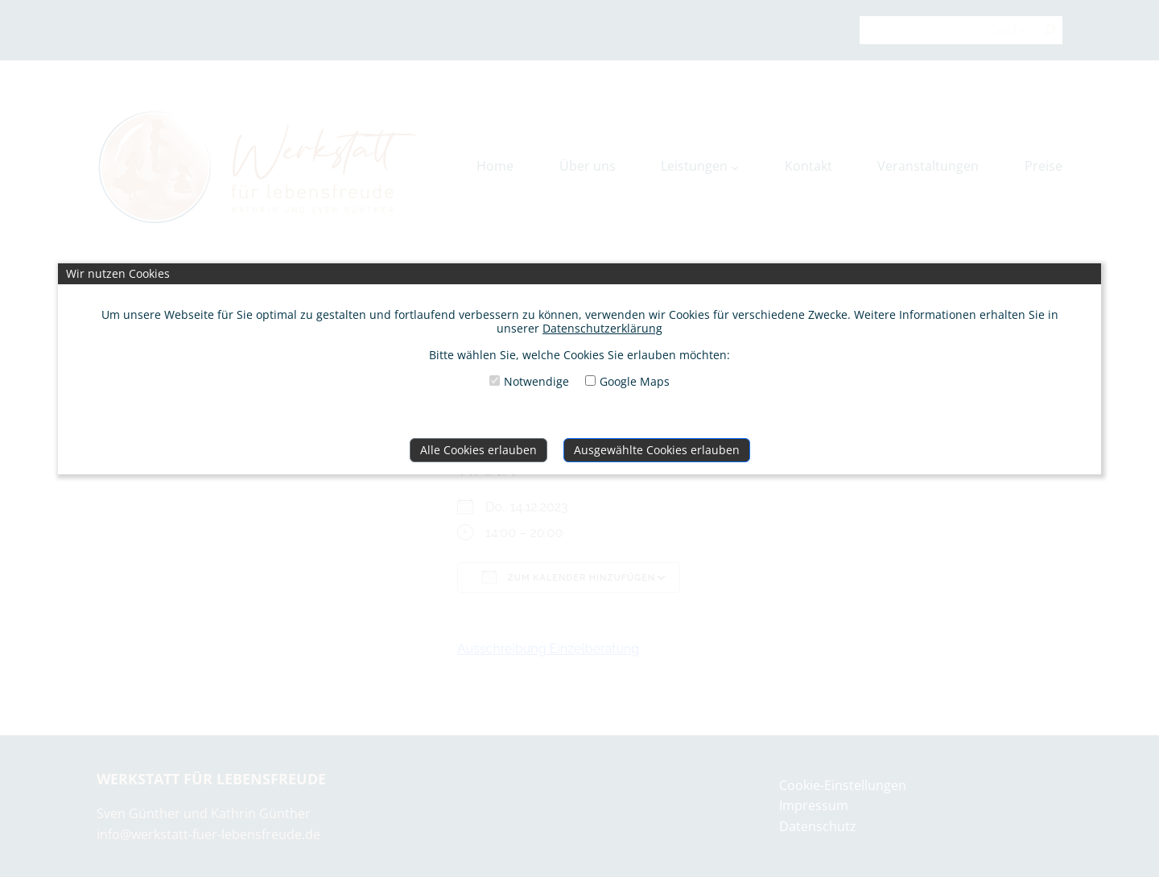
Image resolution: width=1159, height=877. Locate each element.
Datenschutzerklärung (602, 328)
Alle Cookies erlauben (478, 449)
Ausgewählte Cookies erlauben (657, 449)
